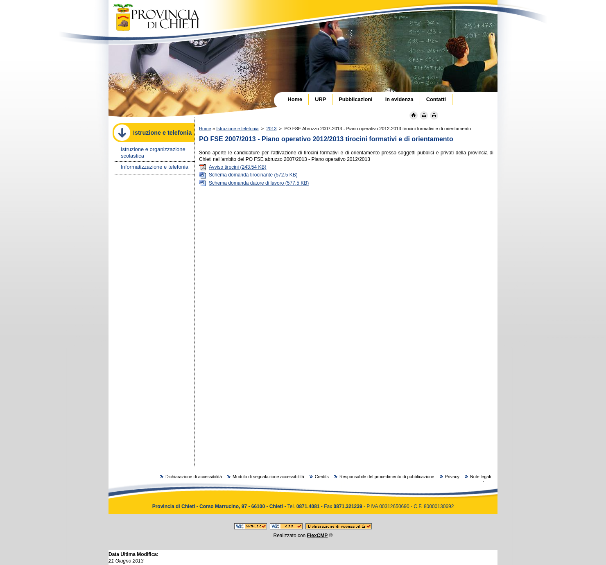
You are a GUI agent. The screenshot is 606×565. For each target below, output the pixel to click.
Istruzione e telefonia (237, 128)
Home (205, 128)
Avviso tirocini (233, 167)
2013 (272, 128)
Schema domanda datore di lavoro (254, 183)
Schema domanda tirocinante (248, 175)
